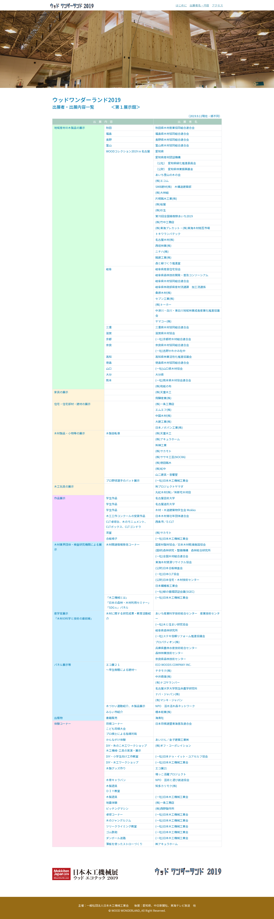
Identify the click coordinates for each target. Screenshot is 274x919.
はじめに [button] (181, 5)
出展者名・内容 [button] (199, 5)
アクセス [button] (217, 5)
